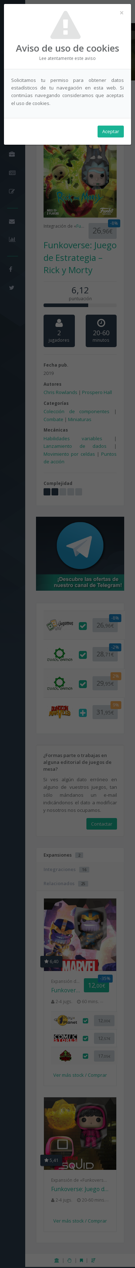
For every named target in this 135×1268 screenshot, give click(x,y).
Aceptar (110, 131)
